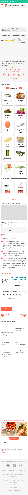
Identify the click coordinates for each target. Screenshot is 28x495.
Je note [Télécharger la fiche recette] (14, 78)
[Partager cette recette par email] (4, 74)
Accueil (5, 29)
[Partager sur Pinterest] (14, 74)
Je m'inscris (14, 438)
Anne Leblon (9, 273)
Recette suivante (22, 315)
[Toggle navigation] (2, 5)
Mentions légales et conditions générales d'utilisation (13, 475)
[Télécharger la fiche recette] (19, 74)
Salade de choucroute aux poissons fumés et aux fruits (7, 331)
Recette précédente (6, 315)
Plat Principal (13, 29)
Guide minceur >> (8, 1)
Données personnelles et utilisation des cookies (14, 470)
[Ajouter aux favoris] (24, 74)
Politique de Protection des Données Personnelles (13, 481)
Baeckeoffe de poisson (7, 342)
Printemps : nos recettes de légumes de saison (21, 343)
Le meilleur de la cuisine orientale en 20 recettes (7, 353)
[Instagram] (20, 465)
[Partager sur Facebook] (9, 74)
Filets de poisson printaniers (21, 328)
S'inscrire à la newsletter (14, 490)
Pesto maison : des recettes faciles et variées (21, 350)
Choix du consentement (13, 487)
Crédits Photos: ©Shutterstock (13, 485)
